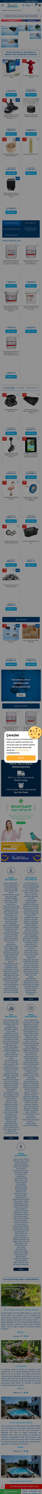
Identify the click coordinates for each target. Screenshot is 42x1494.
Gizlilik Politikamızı (22, 750)
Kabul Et (21, 758)
